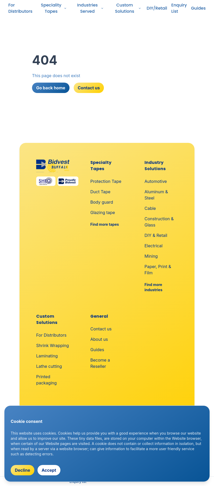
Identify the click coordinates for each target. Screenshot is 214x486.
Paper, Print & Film (157, 269)
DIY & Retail (155, 235)
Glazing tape (102, 212)
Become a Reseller (100, 363)
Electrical (153, 245)
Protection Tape (105, 181)
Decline (22, 470)
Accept (49, 470)
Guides (198, 8)
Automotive (155, 181)
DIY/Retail (157, 8)
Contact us (89, 87)
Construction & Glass (159, 222)
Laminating (47, 355)
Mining (151, 256)
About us (99, 339)
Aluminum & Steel (156, 195)
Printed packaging (46, 379)
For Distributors (20, 8)
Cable (150, 208)
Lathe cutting (49, 366)
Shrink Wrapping (52, 345)
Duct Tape (100, 191)
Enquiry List (179, 8)
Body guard (101, 202)
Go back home (50, 87)
